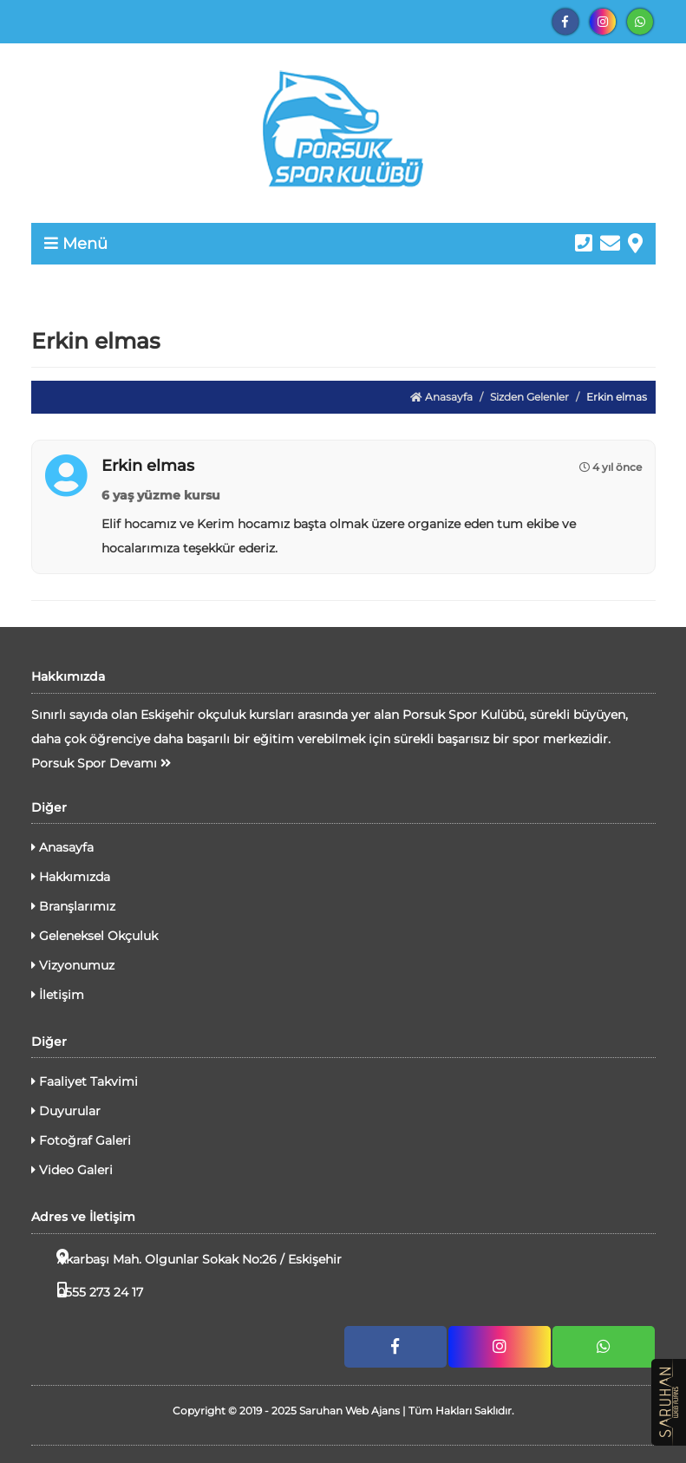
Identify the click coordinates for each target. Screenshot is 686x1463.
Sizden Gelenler (529, 396)
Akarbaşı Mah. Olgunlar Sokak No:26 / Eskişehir (186, 1258)
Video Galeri (72, 1170)
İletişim (57, 995)
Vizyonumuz (72, 965)
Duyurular (66, 1111)
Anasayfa (441, 396)
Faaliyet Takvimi (84, 1081)
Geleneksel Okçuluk (94, 936)
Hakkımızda (70, 877)
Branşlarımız (73, 906)
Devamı (140, 763)
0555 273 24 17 (87, 1291)
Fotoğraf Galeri (81, 1140)
